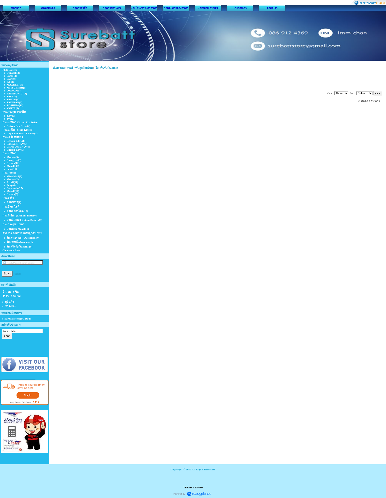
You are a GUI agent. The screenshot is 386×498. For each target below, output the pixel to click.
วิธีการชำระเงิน (112, 8)
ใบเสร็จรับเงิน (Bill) (107, 67)
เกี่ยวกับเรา (240, 8)
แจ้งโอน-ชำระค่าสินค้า (144, 8)
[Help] (17, 273)
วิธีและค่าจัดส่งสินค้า (176, 8)
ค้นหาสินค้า (48, 8)
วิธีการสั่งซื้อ (80, 8)
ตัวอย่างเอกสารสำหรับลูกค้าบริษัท (73, 67)
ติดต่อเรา (272, 8)
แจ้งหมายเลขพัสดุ (208, 8)
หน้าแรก (16, 8)
